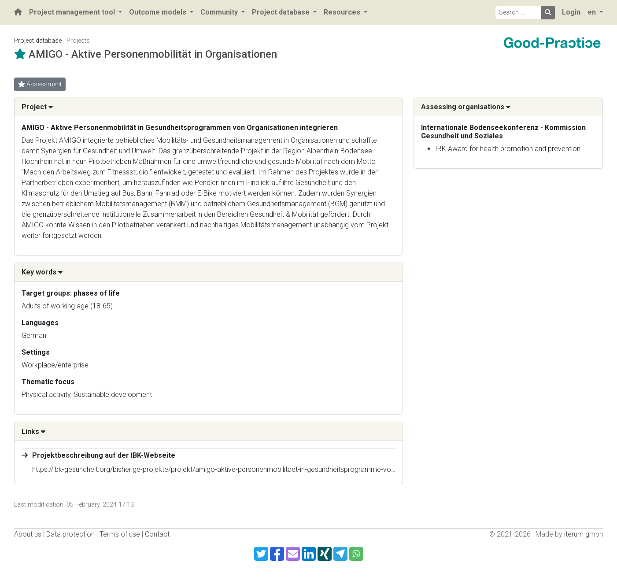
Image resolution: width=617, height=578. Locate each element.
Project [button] (37, 107)
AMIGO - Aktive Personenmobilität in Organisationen (153, 54)
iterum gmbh (583, 534)
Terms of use (120, 534)
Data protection (70, 534)
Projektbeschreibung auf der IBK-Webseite (103, 455)
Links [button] (33, 431)
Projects (78, 40)
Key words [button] (42, 272)
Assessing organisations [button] (465, 107)
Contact (157, 534)
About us (27, 534)
